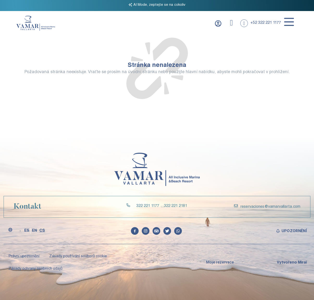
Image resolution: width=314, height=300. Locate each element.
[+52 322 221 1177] (244, 23)
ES (26, 231)
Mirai (302, 263)
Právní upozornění (24, 257)
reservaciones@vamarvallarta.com (270, 207)
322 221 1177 (147, 206)
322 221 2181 (175, 206)
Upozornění (294, 231)
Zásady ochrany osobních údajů (35, 269)
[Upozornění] (278, 231)
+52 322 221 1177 (265, 23)
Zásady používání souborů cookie (78, 257)
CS (42, 231)
